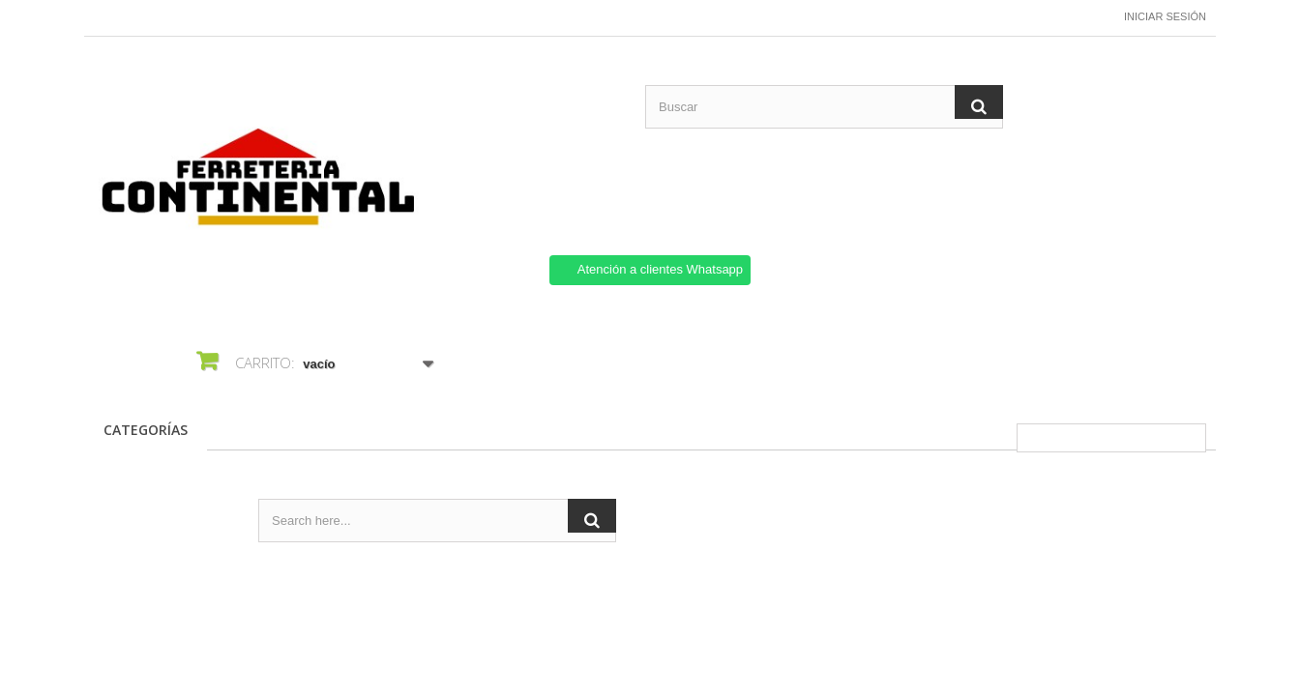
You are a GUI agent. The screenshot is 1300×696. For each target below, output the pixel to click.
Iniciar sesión (1165, 16)
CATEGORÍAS (145, 429)
